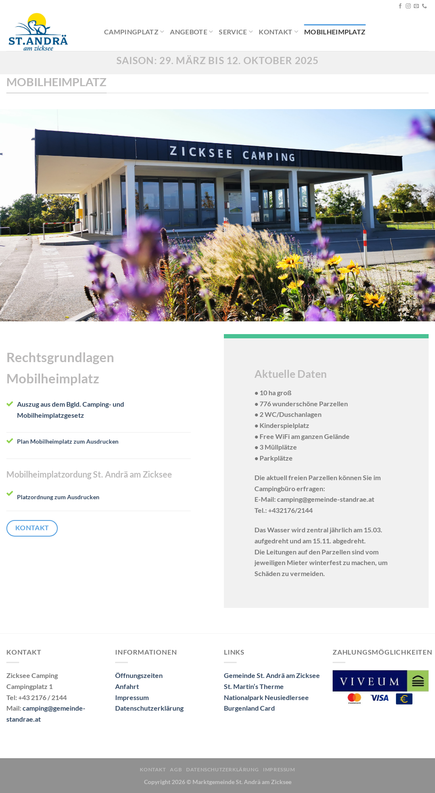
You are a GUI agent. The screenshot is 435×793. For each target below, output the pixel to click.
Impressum (132, 697)
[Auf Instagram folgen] (408, 6)
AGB (176, 769)
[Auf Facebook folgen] (400, 6)
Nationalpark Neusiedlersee (266, 697)
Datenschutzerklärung (149, 708)
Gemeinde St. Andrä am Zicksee (272, 675)
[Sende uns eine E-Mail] (416, 6)
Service (236, 32)
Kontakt (278, 32)
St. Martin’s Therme (254, 686)
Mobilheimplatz (334, 32)
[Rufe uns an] (424, 6)
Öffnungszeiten (139, 675)
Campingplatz (134, 32)
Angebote (191, 32)
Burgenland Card (249, 708)
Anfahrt (127, 686)
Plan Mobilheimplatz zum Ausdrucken (68, 441)
